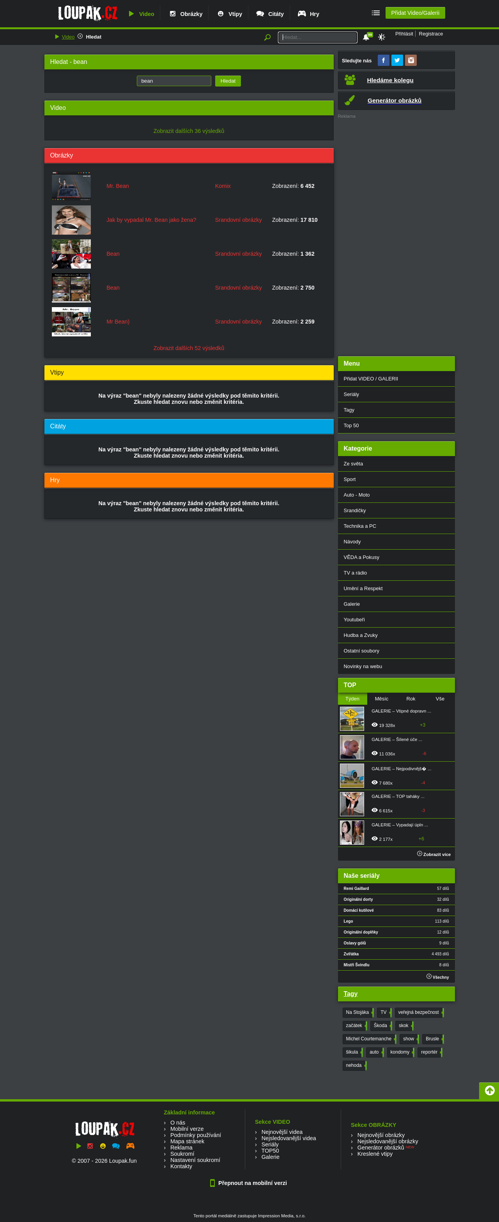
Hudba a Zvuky (361, 635)
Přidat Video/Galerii (415, 13)
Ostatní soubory (361, 651)
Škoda (382, 1026)
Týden (352, 699)
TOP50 (270, 1151)
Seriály (351, 394)
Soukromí (182, 1154)
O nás (177, 1122)
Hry (308, 14)
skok (405, 1026)
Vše (440, 699)
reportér (431, 1052)
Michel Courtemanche (370, 1039)
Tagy (349, 410)
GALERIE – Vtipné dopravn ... (401, 711)
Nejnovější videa (282, 1132)
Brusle (434, 1039)
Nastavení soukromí (195, 1160)
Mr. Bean (117, 186)
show (410, 1039)
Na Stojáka (359, 1012)
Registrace (431, 34)
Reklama (181, 1147)
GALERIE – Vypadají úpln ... (400, 824)
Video (140, 14)
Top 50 (351, 425)
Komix (223, 186)
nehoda (355, 1065)
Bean (113, 254)
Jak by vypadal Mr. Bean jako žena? (151, 220)
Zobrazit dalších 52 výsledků (189, 348)
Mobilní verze (187, 1129)
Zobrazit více (434, 854)
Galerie (352, 604)
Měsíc (382, 699)
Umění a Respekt (363, 588)
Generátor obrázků (380, 1147)
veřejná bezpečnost (420, 1012)
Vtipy (229, 14)
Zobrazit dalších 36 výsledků (189, 131)
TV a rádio (355, 573)
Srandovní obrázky (238, 220)
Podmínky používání (195, 1135)
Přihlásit (404, 34)
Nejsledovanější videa (289, 1138)
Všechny (437, 977)
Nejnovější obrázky (381, 1135)
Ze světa (353, 464)
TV (385, 1012)
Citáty (269, 14)
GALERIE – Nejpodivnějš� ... (401, 768)
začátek (356, 1026)
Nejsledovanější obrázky (387, 1141)
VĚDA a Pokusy (361, 557)
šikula (354, 1052)
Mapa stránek (187, 1141)
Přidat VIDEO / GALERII (371, 379)
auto (376, 1052)
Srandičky (355, 510)
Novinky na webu (363, 666)
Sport (350, 479)
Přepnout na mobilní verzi (249, 1183)
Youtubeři (354, 619)
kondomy (402, 1052)
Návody (352, 542)
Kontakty (181, 1166)
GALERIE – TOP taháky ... (398, 796)
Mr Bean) (117, 321)
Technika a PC (360, 526)
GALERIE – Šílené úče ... (397, 739)
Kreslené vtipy (375, 1154)
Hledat (93, 37)
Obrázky (185, 14)
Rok (410, 699)
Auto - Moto (357, 495)
